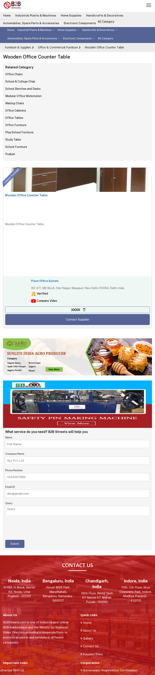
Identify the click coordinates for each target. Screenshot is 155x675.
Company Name (14, 453)
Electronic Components (80, 23)
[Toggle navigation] (148, 5)
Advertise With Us (13, 670)
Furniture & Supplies (18, 47)
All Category (106, 21)
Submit (14, 543)
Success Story (92, 654)
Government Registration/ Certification (109, 670)
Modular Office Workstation (23, 96)
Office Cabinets (15, 110)
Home (7, 15)
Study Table (13, 139)
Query (9, 503)
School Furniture (16, 146)
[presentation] (36, 528)
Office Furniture (15, 125)
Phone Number (14, 470)
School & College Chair (20, 81)
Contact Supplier (77, 319)
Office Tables (14, 117)
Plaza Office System (45, 280)
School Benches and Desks (23, 88)
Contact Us (90, 646)
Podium (10, 154)
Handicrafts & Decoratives (104, 15)
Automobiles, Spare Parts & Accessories (31, 23)
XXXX (75, 309)
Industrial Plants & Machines (35, 15)
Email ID (10, 486)
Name (8, 437)
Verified (42, 293)
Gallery (87, 638)
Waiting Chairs (14, 103)
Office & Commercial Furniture (58, 47)
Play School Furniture (19, 132)
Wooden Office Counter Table (104, 47)
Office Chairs (14, 74)
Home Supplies (71, 15)
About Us (88, 630)
